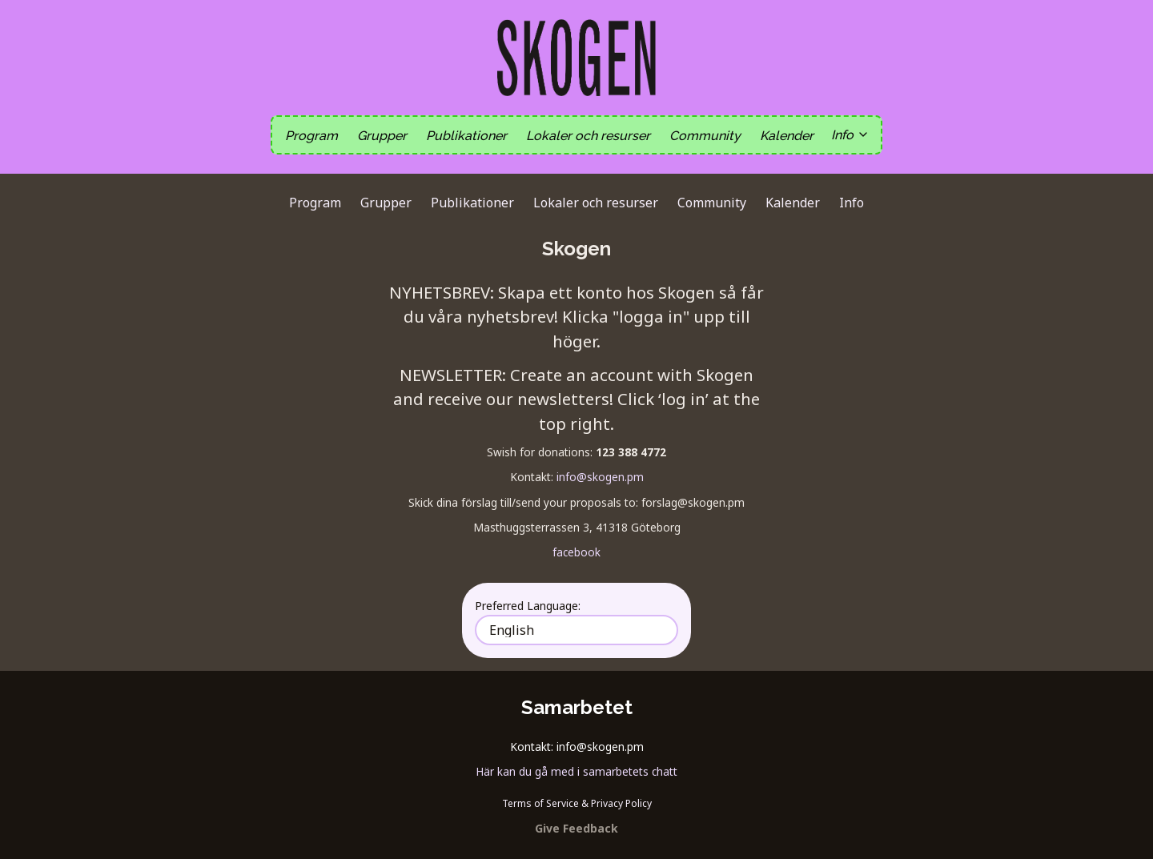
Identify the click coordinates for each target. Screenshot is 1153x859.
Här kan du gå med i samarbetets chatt (576, 771)
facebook (576, 552)
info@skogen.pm (600, 476)
